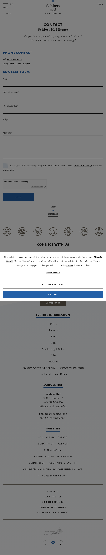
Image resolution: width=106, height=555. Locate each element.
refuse (69, 265)
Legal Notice (53, 272)
